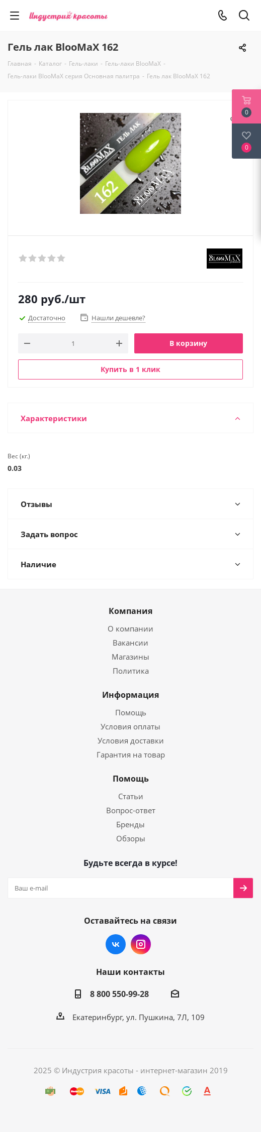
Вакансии (130, 643)
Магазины (130, 657)
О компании (130, 628)
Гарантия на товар (131, 754)
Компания (130, 610)
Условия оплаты (130, 726)
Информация (130, 694)
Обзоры (130, 838)
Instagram (141, 944)
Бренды (130, 824)
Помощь (130, 712)
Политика (131, 671)
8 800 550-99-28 (119, 993)
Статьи (130, 796)
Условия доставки (131, 740)
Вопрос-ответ (130, 810)
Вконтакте (116, 944)
